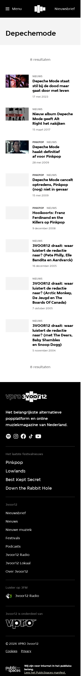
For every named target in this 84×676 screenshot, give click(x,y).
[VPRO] (21, 624)
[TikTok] (31, 436)
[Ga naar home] (40, 8)
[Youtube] (38, 436)
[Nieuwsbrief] (64, 9)
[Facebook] (23, 436)
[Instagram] (16, 436)
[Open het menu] (13, 9)
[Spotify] (8, 436)
